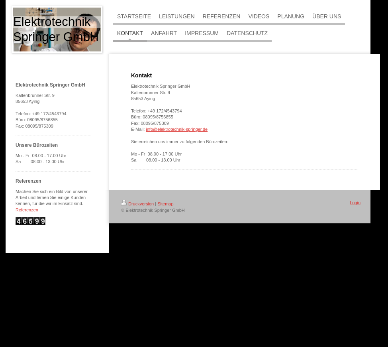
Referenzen (27, 209)
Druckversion (137, 203)
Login (355, 202)
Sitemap (165, 203)
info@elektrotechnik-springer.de (177, 129)
